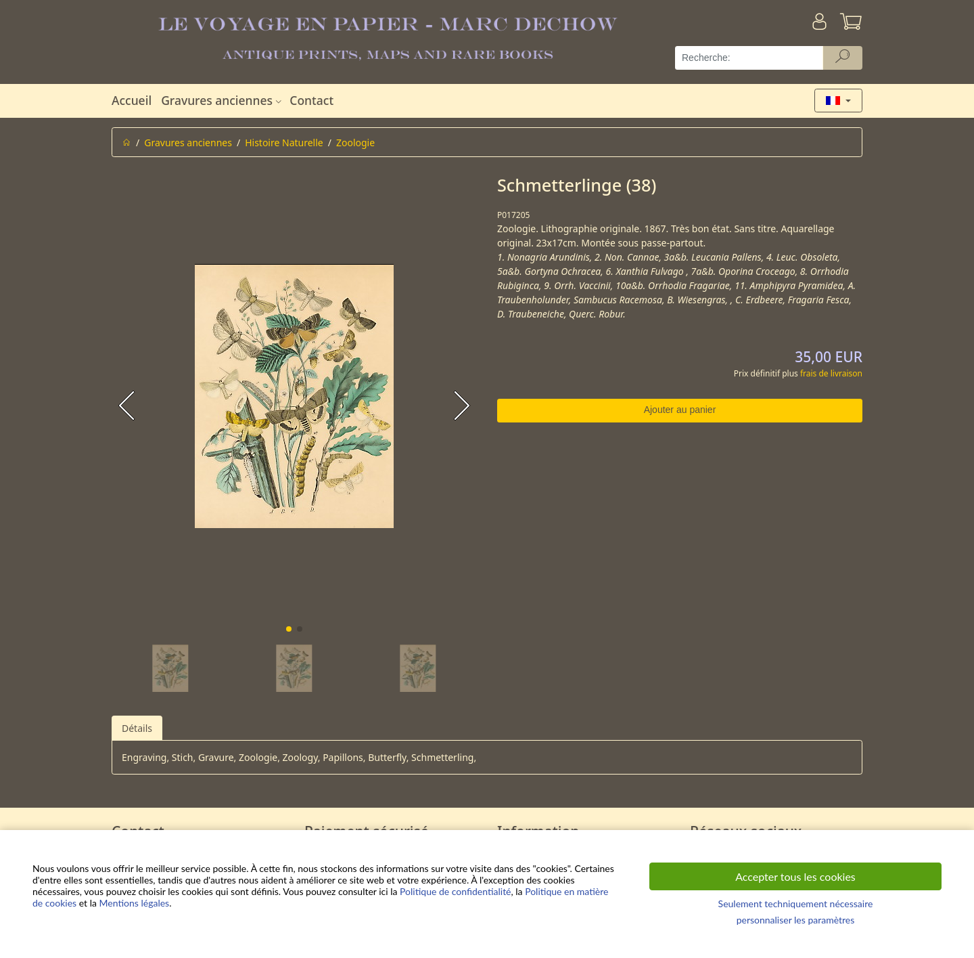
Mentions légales (134, 903)
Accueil (132, 100)
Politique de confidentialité (455, 891)
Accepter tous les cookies (795, 876)
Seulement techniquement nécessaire (795, 903)
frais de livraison (831, 373)
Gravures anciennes (223, 100)
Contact (311, 100)
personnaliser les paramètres (796, 920)
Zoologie (355, 142)
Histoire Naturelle (284, 142)
